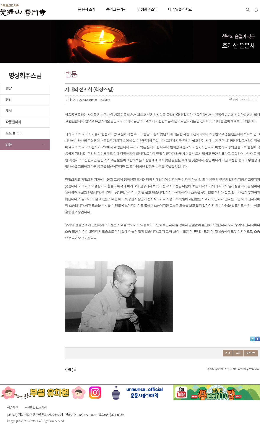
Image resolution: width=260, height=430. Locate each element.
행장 (9, 88)
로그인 (256, 10)
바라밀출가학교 (180, 9)
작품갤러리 (13, 122)
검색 (248, 10)
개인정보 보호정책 (35, 407)
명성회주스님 (147, 9)
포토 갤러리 (13, 133)
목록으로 (250, 353)
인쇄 (234, 100)
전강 (9, 100)
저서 (9, 111)
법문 (9, 145)
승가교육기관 (116, 9)
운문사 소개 (86, 9)
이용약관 (12, 407)
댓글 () (70, 370)
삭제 (238, 353)
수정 (228, 353)
